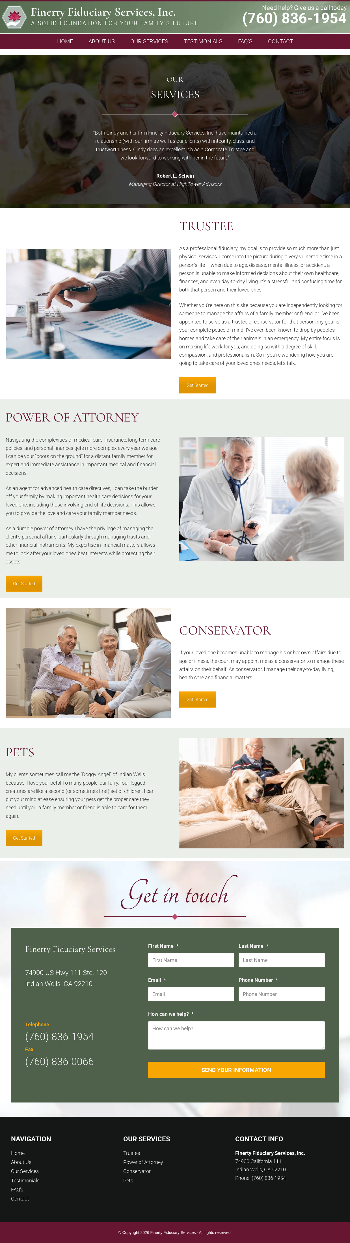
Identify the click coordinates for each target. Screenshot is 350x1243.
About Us (21, 1162)
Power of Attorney (143, 1162)
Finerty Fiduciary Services (99, 18)
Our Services (25, 1171)
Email (157, 980)
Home (18, 1153)
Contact (20, 1199)
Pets (128, 1181)
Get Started (198, 385)
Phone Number (259, 980)
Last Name (254, 946)
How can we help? (171, 1014)
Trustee (131, 1153)
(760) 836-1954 (294, 18)
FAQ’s (17, 1190)
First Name (164, 946)
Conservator (137, 1171)
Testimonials (25, 1181)
